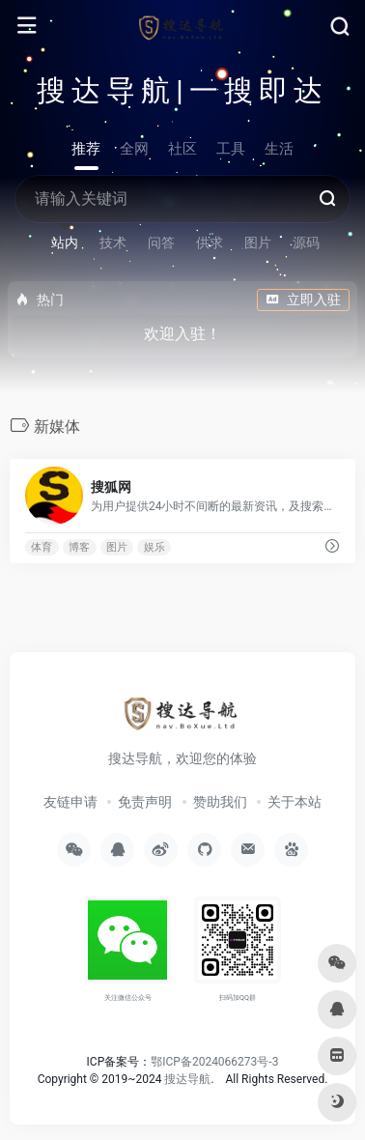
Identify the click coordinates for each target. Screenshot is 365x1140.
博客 (79, 547)
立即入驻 (303, 299)
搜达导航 (187, 1079)
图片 (116, 547)
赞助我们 (220, 802)
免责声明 (145, 802)
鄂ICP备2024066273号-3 (214, 1062)
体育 (41, 547)
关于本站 (294, 802)
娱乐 (154, 547)
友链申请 (70, 802)
